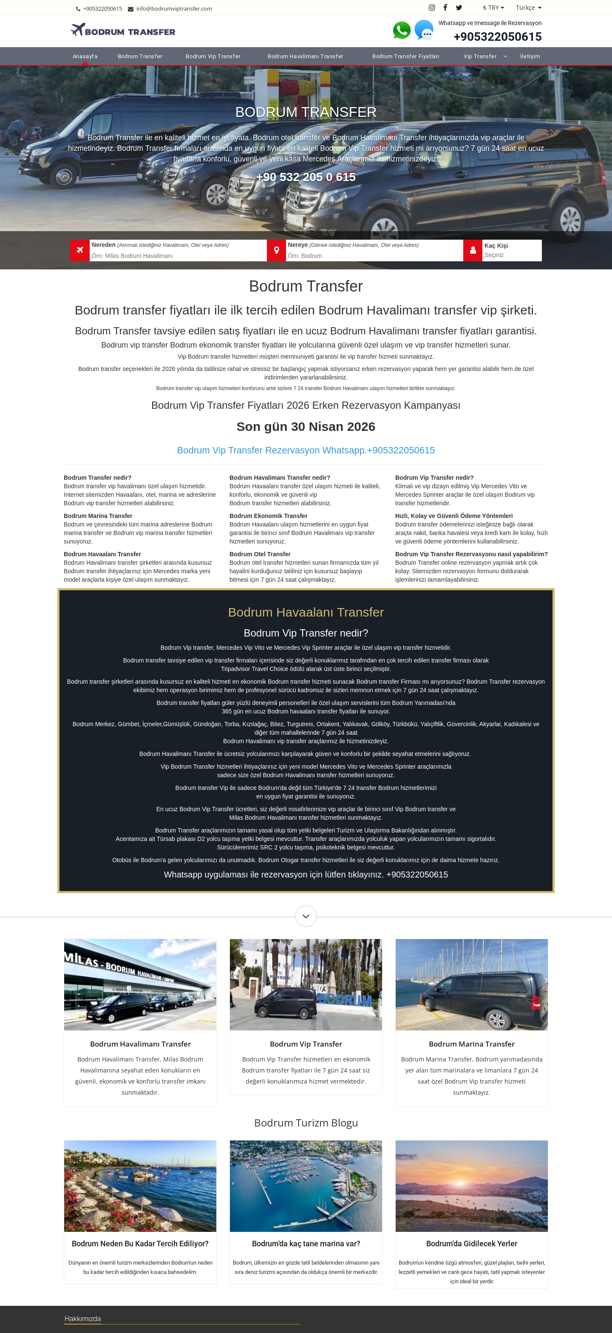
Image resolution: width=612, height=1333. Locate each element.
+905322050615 (498, 37)
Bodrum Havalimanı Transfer (305, 56)
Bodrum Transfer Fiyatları (405, 56)
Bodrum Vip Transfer (213, 56)
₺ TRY (491, 7)
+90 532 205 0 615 (306, 177)
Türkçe (525, 7)
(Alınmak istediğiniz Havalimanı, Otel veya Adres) (173, 245)
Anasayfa (85, 56)
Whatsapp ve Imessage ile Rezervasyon (490, 23)
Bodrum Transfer (140, 56)
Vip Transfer (480, 56)
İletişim (530, 56)
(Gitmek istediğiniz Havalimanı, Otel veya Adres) (364, 245)
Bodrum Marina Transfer (472, 1044)
